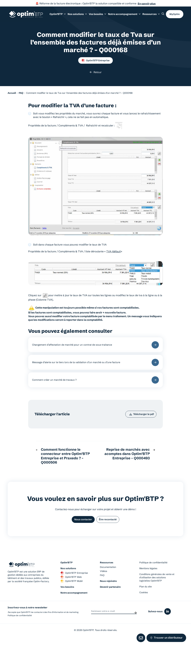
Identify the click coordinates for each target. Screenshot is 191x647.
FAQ (102, 582)
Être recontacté (109, 526)
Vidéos (103, 578)
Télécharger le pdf (140, 419)
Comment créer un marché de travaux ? (95, 384)
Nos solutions (68, 576)
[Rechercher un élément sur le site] (163, 15)
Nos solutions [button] (85, 16)
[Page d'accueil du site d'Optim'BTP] (26, 15)
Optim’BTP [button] (67, 16)
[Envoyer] (135, 618)
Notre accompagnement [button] (128, 16)
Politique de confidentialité (153, 570)
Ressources (152, 16)
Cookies (143, 600)
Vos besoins (67, 594)
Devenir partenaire (110, 594)
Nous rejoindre (108, 588)
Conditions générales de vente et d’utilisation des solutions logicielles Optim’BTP (156, 585)
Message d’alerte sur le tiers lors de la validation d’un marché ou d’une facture (95, 365)
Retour (96, 72)
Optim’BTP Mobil (71, 588)
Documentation (108, 574)
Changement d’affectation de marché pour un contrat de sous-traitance (95, 345)
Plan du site (145, 594)
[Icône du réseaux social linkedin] (167, 619)
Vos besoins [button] (104, 16)
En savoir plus (147, 3)
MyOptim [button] (174, 15)
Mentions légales (148, 576)
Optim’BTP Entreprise (95, 60)
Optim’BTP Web (71, 584)
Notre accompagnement (73, 600)
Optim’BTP (66, 570)
